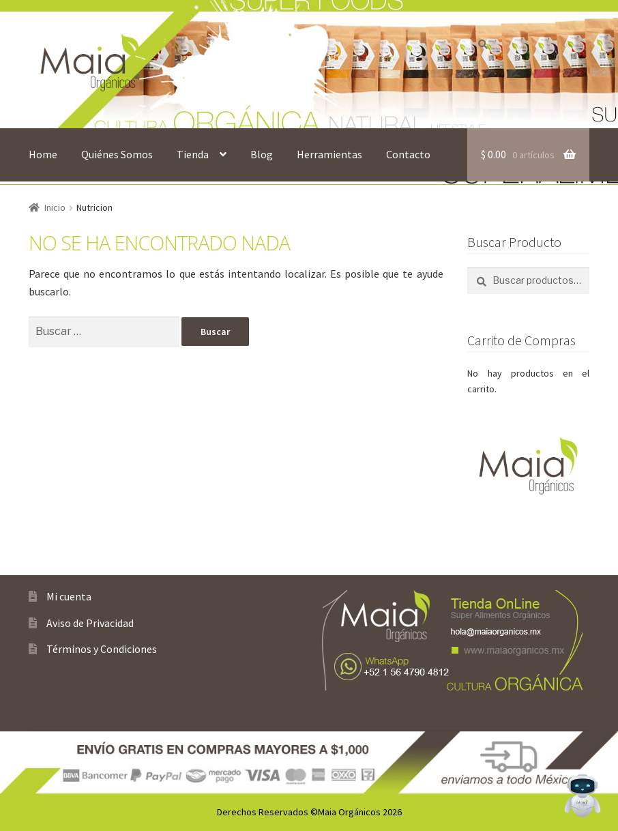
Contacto (408, 154)
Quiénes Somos (117, 154)
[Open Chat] (582, 795)
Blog (261, 154)
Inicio (54, 207)
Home (43, 154)
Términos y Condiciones (101, 649)
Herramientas (329, 154)
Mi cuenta (68, 596)
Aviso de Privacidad (90, 623)
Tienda (193, 154)
